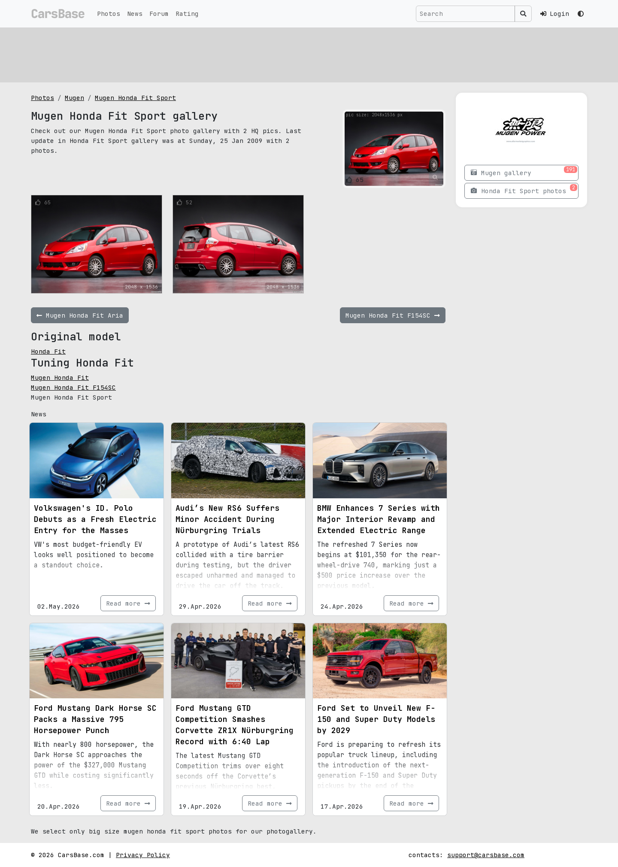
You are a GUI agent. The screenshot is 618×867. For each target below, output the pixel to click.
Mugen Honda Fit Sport (135, 98)
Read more (128, 603)
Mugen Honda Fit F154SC (73, 387)
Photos (108, 13)
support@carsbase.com (485, 855)
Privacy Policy (143, 855)
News (134, 13)
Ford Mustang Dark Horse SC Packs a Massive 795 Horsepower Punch (95, 719)
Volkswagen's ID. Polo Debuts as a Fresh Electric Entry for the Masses (95, 519)
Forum (159, 13)
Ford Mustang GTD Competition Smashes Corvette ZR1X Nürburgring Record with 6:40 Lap (235, 724)
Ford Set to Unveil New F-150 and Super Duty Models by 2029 (376, 719)
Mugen (74, 98)
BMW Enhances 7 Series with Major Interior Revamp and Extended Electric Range (378, 519)
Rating (187, 13)
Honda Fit (48, 351)
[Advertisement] (288, 53)
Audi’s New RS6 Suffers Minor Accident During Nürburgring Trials (227, 519)
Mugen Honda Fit (60, 377)
